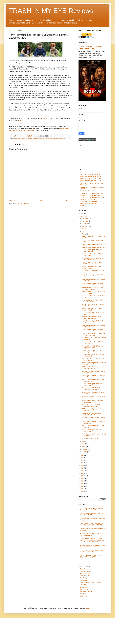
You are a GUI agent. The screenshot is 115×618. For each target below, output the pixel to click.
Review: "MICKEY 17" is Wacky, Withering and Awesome (91, 405)
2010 (82, 491)
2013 (82, 483)
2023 (82, 457)
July (83, 231)
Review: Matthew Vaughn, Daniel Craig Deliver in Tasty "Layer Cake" (91, 509)
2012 (82, 486)
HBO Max (39, 138)
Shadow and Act (85, 587)
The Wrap (83, 594)
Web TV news (61, 138)
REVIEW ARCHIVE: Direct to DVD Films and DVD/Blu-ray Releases (92, 198)
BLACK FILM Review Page (88, 191)
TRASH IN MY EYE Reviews (51, 10)
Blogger (88, 608)
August (84, 229)
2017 (82, 473)
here (21, 120)
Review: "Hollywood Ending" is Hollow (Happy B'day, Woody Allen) (91, 556)
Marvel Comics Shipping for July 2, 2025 (94, 247)
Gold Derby (83, 578)
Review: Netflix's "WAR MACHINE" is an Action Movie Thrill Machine (92, 514)
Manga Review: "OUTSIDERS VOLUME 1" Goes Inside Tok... (93, 292)
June (83, 234)
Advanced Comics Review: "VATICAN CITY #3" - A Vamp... (93, 300)
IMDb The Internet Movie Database (90, 582)
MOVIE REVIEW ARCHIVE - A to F (90, 174)
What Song (83, 596)
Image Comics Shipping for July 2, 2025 (93, 244)
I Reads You (83, 580)
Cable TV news (25, 138)
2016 (82, 476)
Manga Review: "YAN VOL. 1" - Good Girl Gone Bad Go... (93, 288)
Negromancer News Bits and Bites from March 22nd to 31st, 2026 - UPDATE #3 (92, 524)
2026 (82, 213)
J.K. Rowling (45, 138)
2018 (82, 470)
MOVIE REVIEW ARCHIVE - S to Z (90, 181)
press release (53, 138)
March (84, 446)
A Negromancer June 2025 (90, 438)
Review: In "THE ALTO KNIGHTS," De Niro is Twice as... (93, 359)
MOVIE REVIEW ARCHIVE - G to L (90, 176)
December (85, 218)
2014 (82, 481)
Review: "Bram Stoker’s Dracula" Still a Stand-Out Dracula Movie (91, 551)
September (85, 226)
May (83, 441)
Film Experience (85, 576)
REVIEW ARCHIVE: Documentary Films (92, 193)
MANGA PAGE (29, 130)
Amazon (45, 118)
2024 (82, 455)
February (85, 449)
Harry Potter (32, 138)
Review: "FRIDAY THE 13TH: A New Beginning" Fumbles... (92, 346)
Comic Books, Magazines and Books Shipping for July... (92, 250)
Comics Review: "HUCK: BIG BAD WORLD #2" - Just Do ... (92, 263)
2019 (82, 468)
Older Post (68, 200)
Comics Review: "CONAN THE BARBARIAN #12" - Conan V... (92, 388)
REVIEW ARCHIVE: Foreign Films (90, 195)
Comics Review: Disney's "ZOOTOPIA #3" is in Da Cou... (93, 392)
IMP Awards (83, 585)
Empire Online (84, 573)
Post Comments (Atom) (24, 203)
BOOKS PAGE (65, 128)
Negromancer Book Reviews (88, 201)
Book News (17, 138)
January (84, 452)
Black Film (83, 569)
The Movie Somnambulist (87, 591)
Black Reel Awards (85, 571)
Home (40, 200)
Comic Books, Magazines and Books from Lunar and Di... (92, 284)
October (84, 223)
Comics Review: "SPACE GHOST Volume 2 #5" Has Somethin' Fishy (93, 546)
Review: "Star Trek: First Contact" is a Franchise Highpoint (91, 534)
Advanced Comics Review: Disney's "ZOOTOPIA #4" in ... (92, 259)
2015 (82, 478)
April (83, 444)
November (85, 221)
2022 (82, 460)
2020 (82, 465)
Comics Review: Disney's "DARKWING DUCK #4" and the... (93, 334)
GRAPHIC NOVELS (15, 130)
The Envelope (84, 589)
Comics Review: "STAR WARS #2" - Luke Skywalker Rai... (92, 351)
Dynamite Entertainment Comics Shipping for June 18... (91, 317)
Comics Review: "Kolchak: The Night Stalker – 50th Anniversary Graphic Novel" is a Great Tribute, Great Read (92, 540)
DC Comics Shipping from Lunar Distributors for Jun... (91, 367)
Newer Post (12, 200)
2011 (82, 489)
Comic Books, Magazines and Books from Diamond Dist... (92, 384)
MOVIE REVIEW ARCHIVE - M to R (90, 179)
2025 (82, 216)
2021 (82, 463)
